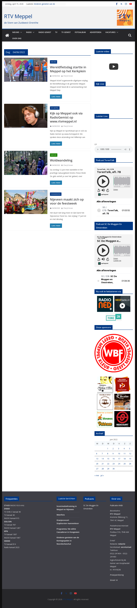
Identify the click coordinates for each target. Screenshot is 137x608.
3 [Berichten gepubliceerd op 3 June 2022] (118, 448)
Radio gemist (45, 32)
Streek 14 (114, 580)
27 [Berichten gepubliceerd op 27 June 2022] (97, 468)
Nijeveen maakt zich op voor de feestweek (67, 201)
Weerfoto (61, 515)
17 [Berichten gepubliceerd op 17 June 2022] (119, 458)
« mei (96, 475)
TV (56, 32)
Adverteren (95, 32)
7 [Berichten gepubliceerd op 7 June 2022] (102, 453)
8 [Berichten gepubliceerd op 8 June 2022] (107, 453)
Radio (29, 32)
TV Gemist (66, 32)
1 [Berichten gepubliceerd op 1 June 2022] (107, 448)
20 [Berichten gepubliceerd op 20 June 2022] (97, 463)
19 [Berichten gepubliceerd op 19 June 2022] (130, 458)
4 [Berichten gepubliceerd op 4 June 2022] (124, 448)
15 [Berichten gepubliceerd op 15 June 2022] (108, 458)
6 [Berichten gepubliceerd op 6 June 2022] (96, 453)
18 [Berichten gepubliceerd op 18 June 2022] (125, 458)
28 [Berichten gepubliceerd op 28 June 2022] (103, 468)
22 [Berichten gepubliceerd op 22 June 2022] (108, 463)
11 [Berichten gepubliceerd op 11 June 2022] (125, 453)
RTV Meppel (18, 16)
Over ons (16, 38)
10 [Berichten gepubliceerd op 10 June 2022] (119, 453)
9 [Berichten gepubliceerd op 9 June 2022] (113, 453)
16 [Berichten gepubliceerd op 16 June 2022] (114, 458)
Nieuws (15, 32)
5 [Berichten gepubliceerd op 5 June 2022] (129, 448)
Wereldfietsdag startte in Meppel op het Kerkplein (68, 69)
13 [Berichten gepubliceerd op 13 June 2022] (97, 458)
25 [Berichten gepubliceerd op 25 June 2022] (125, 463)
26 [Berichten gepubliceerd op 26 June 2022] (130, 463)
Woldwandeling (61, 160)
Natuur (53, 155)
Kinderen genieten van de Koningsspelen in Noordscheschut (48, 5)
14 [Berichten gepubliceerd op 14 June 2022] (103, 458)
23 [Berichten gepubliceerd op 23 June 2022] (114, 463)
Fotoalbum (80, 32)
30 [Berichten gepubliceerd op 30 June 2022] (114, 468)
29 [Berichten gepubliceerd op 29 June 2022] (108, 468)
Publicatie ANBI (116, 505)
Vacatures (110, 32)
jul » (102, 475)
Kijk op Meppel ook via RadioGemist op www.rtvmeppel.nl (66, 117)
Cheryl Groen (68, 76)
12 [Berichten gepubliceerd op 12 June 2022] (130, 453)
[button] (20, 32)
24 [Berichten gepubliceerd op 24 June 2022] (119, 463)
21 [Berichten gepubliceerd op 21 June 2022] (103, 463)
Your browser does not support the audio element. (113, 149)
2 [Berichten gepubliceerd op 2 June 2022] (113, 448)
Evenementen (55, 194)
